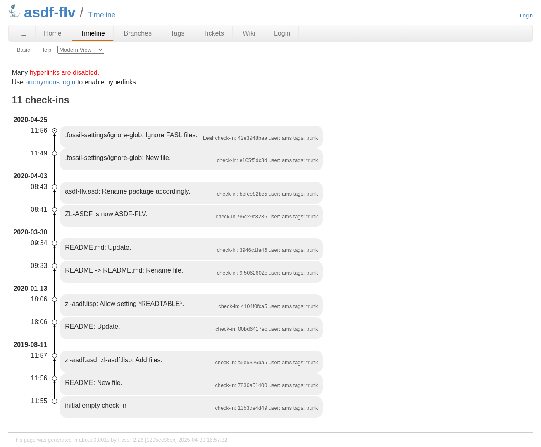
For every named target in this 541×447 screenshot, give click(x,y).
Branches (138, 33)
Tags (178, 33)
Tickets (213, 33)
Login (526, 15)
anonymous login (50, 82)
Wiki (249, 33)
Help (46, 50)
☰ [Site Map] (24, 33)
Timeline (92, 33)
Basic (23, 50)
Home (53, 33)
